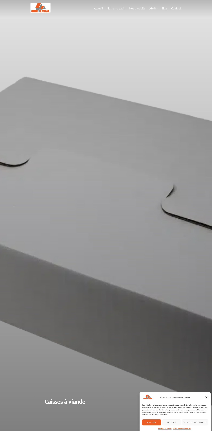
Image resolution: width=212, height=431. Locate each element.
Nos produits (137, 8)
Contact (176, 8)
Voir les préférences (195, 427)
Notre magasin (116, 8)
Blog (164, 8)
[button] (206, 402)
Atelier (153, 8)
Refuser (171, 427)
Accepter (151, 427)
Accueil (98, 8)
